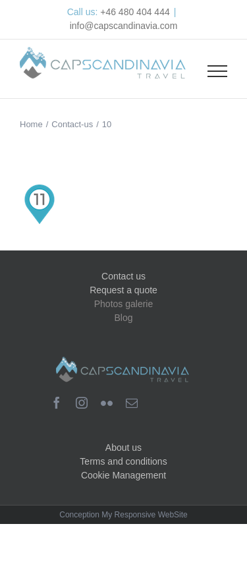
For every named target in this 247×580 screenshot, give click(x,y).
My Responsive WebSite (144, 514)
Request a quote (123, 290)
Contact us (123, 276)
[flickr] (107, 403)
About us (123, 447)
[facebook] (57, 403)
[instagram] (82, 403)
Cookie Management (123, 475)
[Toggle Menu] (217, 71)
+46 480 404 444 (135, 12)
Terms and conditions (123, 461)
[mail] (132, 403)
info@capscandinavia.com (124, 25)
